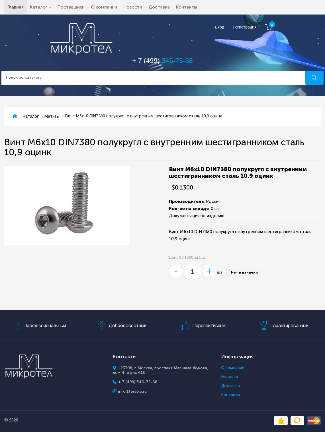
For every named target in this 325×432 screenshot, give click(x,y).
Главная (17, 7)
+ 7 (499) (162, 60)
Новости (132, 7)
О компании (104, 7)
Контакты (186, 7)
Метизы (52, 117)
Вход (219, 27)
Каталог (31, 117)
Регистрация (245, 27)
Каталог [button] (40, 7)
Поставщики (71, 7)
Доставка (159, 7)
